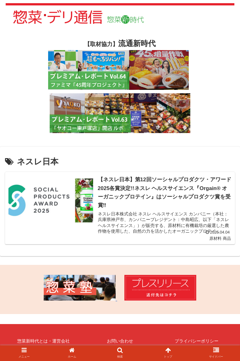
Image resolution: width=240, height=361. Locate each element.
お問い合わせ (120, 340)
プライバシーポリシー (196, 340)
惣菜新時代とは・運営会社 (43, 340)
